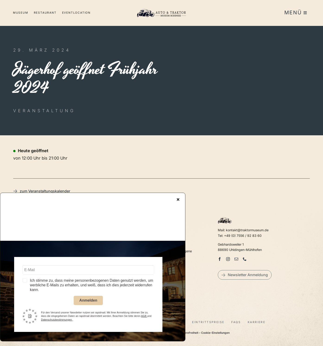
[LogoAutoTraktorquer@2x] (161, 7)
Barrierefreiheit (188, 332)
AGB (144, 316)
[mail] (236, 259)
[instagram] (228, 259)
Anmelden (88, 301)
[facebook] (220, 259)
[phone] (245, 259)
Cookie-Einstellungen (215, 332)
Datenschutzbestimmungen (57, 320)
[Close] (178, 200)
